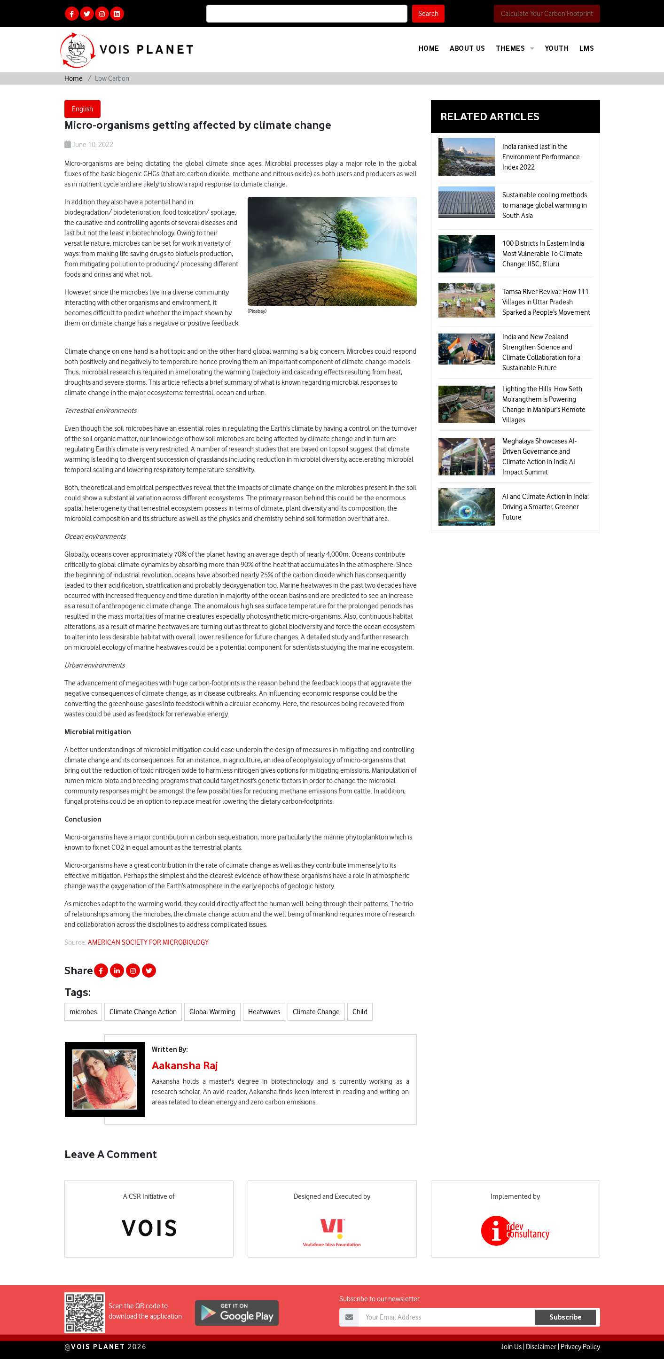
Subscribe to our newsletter (379, 1326)
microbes (83, 1012)
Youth (557, 48)
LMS (586, 48)
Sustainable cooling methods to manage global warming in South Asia (544, 205)
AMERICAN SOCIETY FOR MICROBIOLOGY (148, 942)
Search (428, 13)
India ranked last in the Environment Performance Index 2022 (541, 156)
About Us (467, 48)
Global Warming (212, 1012)
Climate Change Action (143, 1012)
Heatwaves (264, 1012)
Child (359, 1012)
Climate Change (316, 1012)
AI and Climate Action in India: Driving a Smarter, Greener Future (545, 506)
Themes (515, 48)
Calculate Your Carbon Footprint (547, 13)
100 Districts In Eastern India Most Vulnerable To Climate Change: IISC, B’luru (543, 253)
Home (429, 48)
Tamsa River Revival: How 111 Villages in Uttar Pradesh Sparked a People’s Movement (546, 302)
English (82, 109)
